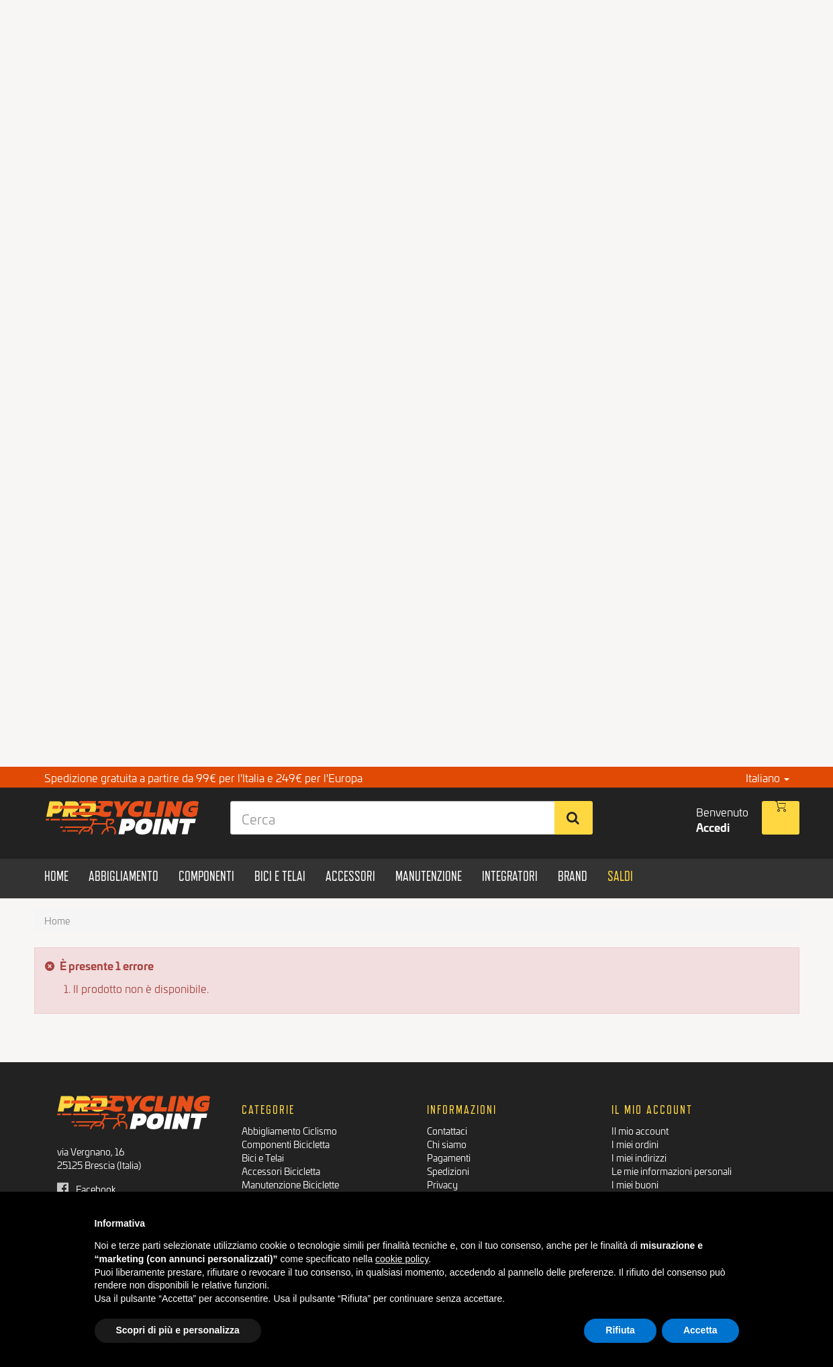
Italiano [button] (767, 777)
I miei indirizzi (639, 1157)
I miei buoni (634, 1184)
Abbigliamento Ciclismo (289, 1130)
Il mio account (640, 1130)
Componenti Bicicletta (286, 1144)
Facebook (86, 1189)
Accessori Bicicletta (281, 1171)
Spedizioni (448, 1171)
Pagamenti (449, 1157)
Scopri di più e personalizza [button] (178, 1330)
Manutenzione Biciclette (290, 1184)
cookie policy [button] (401, 1259)
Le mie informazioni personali (671, 1171)
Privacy (442, 1184)
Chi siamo (447, 1144)
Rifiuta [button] (620, 1330)
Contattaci (447, 1130)
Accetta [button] (700, 1330)
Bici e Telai (263, 1157)
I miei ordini (634, 1144)
